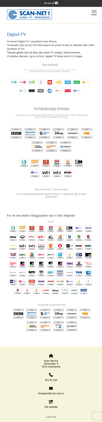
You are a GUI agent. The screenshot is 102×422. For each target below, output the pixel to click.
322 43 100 (51, 380)
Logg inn (51, 417)
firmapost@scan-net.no (51, 393)
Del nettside (50, 404)
